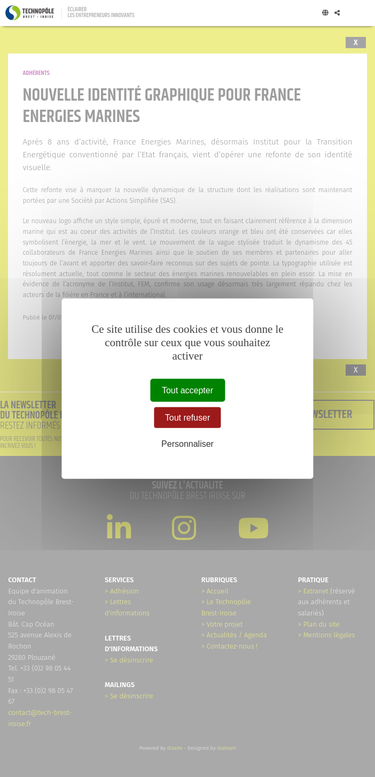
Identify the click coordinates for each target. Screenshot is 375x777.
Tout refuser (187, 417)
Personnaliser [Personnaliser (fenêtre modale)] (187, 443)
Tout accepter (187, 390)
